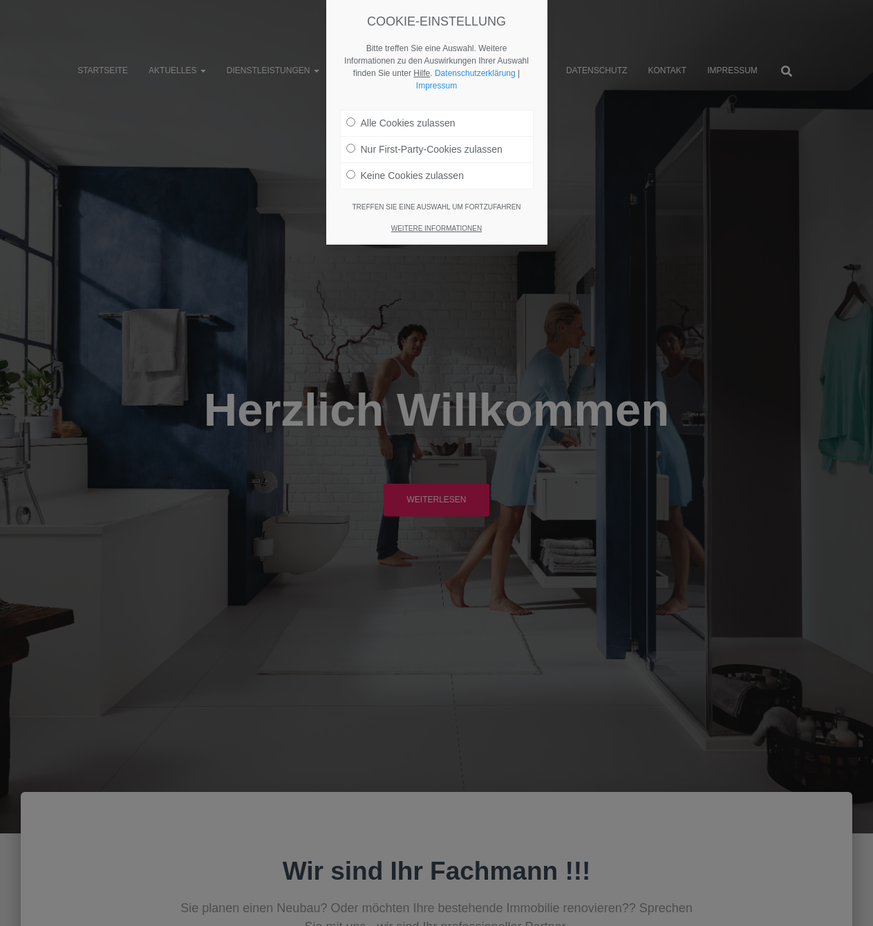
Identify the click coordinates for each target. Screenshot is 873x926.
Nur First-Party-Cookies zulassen (424, 149)
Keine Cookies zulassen (405, 175)
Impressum (436, 86)
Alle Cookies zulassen (401, 123)
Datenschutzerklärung (475, 73)
